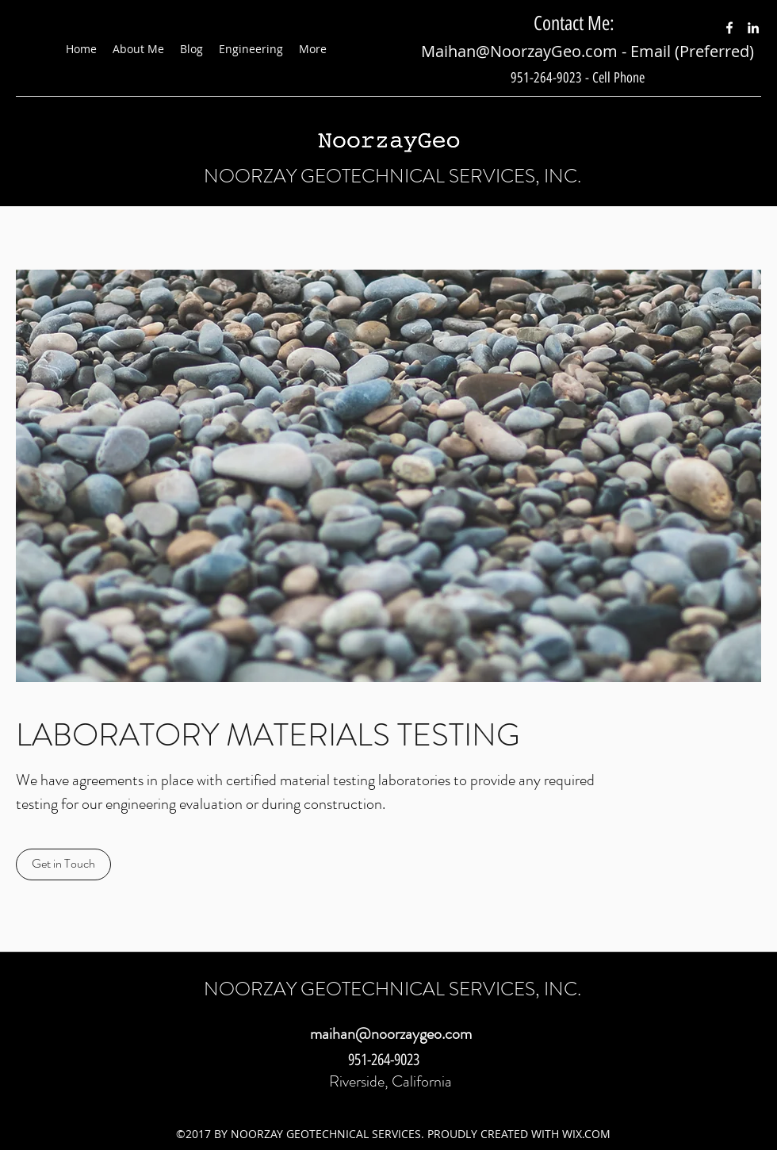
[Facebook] (729, 28)
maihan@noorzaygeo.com (391, 1033)
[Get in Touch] (63, 864)
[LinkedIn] (753, 28)
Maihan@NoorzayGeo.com (519, 51)
